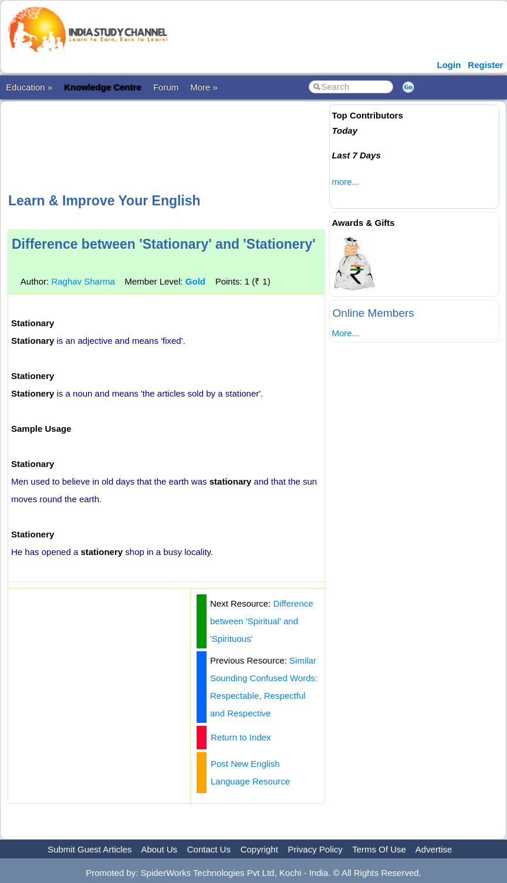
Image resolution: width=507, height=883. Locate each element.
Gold (195, 281)
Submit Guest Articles (89, 849)
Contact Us (209, 849)
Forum (165, 87)
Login (449, 65)
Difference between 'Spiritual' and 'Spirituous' (261, 621)
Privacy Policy (315, 849)
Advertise (433, 849)
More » (204, 87)
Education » (29, 87)
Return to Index (241, 737)
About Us (159, 849)
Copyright (259, 849)
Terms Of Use (379, 849)
